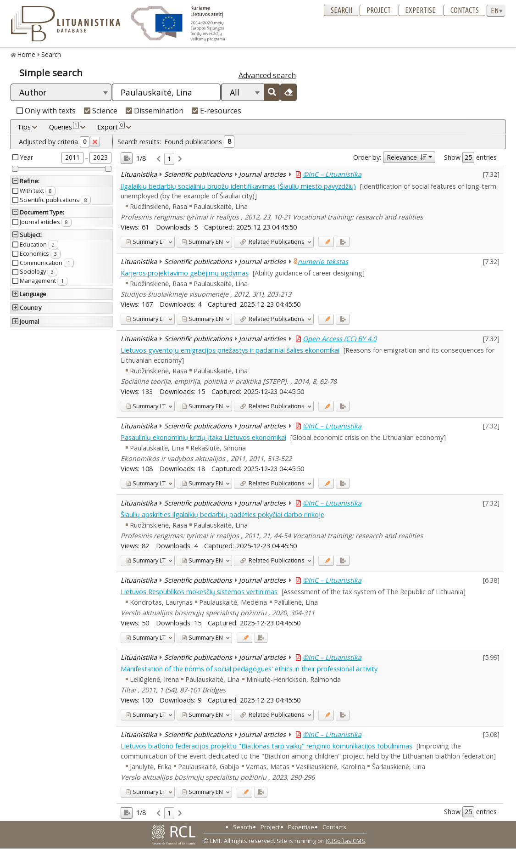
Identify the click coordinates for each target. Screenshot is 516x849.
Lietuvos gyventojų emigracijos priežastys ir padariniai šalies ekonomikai (230, 350)
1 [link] (169, 158)
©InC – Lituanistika (332, 174)
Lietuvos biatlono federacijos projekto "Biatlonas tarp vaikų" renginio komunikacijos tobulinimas (266, 746)
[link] (158, 159)
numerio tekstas (323, 261)
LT (146, 241)
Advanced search (267, 75)
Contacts (464, 10)
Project (378, 10)
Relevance (407, 157)
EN (202, 241)
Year (26, 157)
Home (26, 54)
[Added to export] (342, 241)
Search (341, 10)
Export (111, 126)
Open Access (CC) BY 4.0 (340, 338)
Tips (24, 127)
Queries (64, 126)
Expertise (420, 10)
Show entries (470, 157)
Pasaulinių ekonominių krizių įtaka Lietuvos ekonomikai (203, 437)
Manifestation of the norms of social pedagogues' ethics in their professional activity (249, 668)
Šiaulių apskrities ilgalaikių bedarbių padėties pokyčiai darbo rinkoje (222, 514)
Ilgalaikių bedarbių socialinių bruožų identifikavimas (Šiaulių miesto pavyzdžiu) (238, 186)
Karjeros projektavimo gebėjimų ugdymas (185, 273)
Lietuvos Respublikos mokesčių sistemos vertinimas (199, 591)
